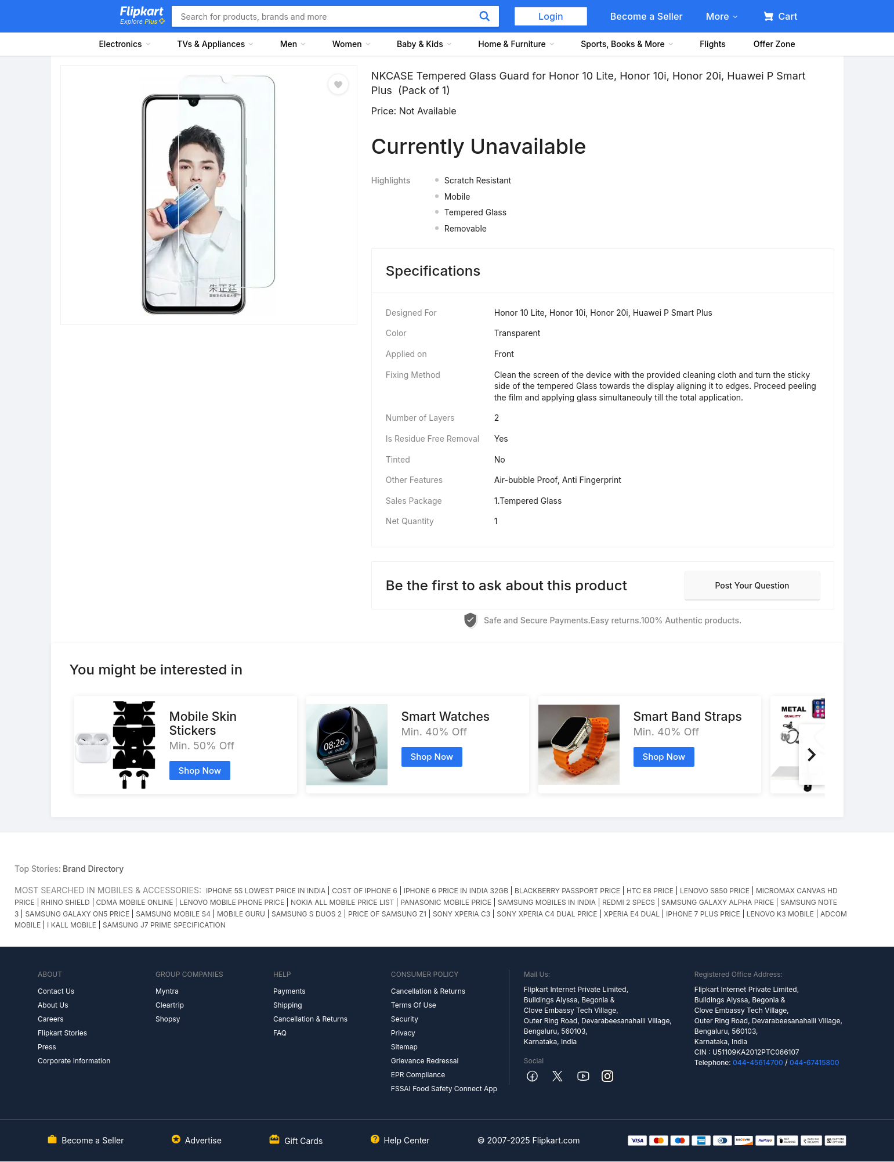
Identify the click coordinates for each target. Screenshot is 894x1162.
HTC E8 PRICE (650, 890)
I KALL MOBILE (71, 925)
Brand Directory (93, 869)
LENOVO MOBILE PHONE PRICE (231, 902)
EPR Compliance (418, 1074)
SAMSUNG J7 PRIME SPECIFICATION (164, 925)
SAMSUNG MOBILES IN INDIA (547, 902)
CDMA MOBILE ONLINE (134, 902)
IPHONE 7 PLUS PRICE (703, 914)
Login (550, 16)
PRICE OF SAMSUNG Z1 (387, 914)
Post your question (752, 585)
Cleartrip (169, 1005)
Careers (51, 1019)
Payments (289, 991)
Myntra (167, 991)
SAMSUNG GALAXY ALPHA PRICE (717, 902)
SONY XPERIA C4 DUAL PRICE (547, 914)
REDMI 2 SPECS (628, 902)
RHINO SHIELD (65, 902)
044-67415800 (814, 1062)
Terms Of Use (413, 1005)
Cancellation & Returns (310, 1019)
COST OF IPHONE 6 (364, 890)
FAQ (280, 1033)
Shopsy (167, 1019)
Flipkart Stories (62, 1033)
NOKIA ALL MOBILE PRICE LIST (342, 902)
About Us (53, 1005)
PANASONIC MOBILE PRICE (445, 902)
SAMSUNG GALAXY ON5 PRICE (77, 914)
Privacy (403, 1033)
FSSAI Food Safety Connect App (444, 1088)
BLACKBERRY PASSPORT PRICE (567, 890)
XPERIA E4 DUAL (632, 914)
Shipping (287, 1005)
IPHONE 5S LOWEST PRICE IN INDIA (265, 890)
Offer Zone (774, 44)
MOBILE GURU (241, 914)
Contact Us (56, 991)
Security (404, 1019)
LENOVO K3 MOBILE (780, 914)
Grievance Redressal (425, 1060)
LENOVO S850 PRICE (715, 890)
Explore (142, 21)
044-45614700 (758, 1062)
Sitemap (404, 1046)
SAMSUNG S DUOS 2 (307, 914)
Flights (713, 44)
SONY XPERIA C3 (461, 914)
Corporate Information (74, 1060)
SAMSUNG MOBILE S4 (173, 914)
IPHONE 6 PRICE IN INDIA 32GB (456, 890)
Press (47, 1046)
